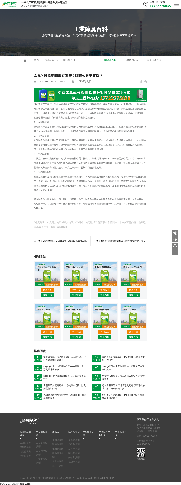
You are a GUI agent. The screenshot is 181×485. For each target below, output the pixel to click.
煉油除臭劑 (74, 457)
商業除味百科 (131, 60)
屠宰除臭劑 (74, 449)
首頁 (36, 60)
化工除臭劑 (57, 461)
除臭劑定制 (74, 432)
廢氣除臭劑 (25, 447)
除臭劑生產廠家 (25, 433)
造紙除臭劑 (74, 440)
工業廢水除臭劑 (41, 461)
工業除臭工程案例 (104, 433)
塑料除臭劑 (57, 465)
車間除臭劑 (57, 440)
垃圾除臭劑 (74, 462)
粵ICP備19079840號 (104, 478)
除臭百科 (50, 60)
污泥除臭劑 (25, 451)
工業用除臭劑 (41, 433)
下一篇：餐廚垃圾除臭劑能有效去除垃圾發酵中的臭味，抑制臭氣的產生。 (119, 240)
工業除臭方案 (88, 433)
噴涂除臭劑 (74, 453)
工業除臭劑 (25, 443)
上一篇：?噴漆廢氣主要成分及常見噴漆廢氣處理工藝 (60, 240)
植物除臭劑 (57, 449)
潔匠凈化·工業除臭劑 (148, 419)
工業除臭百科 (68, 60)
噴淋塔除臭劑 (57, 455)
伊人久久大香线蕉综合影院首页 (15, 483)
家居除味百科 (154, 60)
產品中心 (56, 432)
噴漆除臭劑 (57, 444)
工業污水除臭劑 (41, 453)
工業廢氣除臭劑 (41, 445)
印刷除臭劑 (74, 444)
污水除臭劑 (25, 456)
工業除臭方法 (120, 433)
